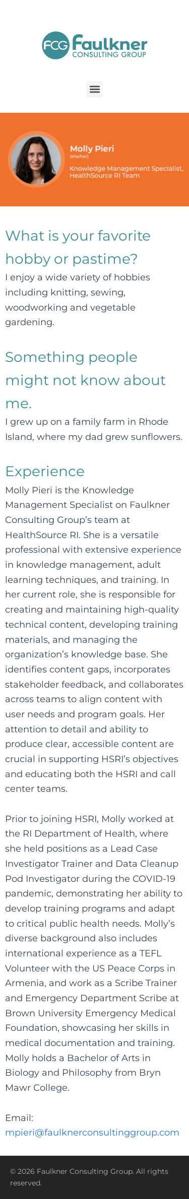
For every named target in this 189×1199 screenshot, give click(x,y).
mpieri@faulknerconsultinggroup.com (92, 1132)
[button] (94, 89)
